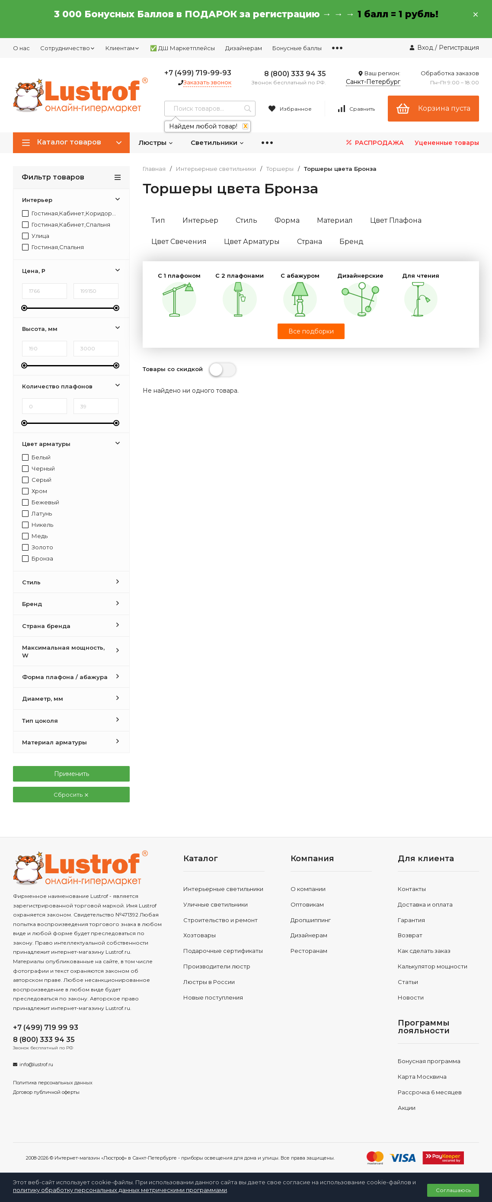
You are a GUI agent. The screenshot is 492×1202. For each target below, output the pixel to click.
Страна (309, 241)
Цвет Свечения (179, 241)
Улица (35, 236)
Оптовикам (307, 904)
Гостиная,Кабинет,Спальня (66, 224)
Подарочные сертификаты (223, 950)
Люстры (155, 142)
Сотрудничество (67, 48)
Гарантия (411, 920)
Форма (287, 220)
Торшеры (280, 169)
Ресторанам (309, 950)
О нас (21, 48)
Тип (158, 220)
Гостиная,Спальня (53, 247)
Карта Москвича (422, 1076)
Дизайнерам (243, 48)
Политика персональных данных (53, 1083)
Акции (406, 1107)
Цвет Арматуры (252, 241)
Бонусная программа (429, 1061)
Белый (36, 457)
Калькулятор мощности (432, 966)
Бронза (37, 558)
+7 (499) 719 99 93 (45, 1027)
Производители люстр (216, 966)
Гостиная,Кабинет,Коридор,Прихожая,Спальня (69, 213)
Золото (37, 547)
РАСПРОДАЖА (374, 142)
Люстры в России (209, 981)
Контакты (412, 888)
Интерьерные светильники (216, 169)
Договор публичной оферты (46, 1092)
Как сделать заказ (424, 950)
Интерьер (200, 220)
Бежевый (40, 502)
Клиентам (122, 48)
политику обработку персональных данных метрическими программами (120, 1189)
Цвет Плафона (396, 220)
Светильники (217, 142)
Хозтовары (199, 935)
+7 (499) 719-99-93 (197, 73)
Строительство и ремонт (220, 920)
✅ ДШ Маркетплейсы (182, 48)
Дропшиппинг (311, 920)
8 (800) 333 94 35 (295, 74)
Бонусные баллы (297, 48)
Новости (411, 997)
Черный (38, 468)
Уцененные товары (447, 143)
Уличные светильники (215, 904)
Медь (35, 536)
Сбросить (71, 794)
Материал (335, 220)
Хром (34, 491)
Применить (71, 774)
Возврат (410, 935)
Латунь (37, 513)
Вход (425, 47)
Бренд (351, 241)
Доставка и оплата (425, 904)
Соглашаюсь (453, 1190)
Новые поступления (213, 997)
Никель (37, 525)
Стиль (246, 220)
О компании (308, 888)
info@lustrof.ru (36, 1064)
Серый (36, 480)
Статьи (408, 981)
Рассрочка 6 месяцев (430, 1092)
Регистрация (459, 47)
